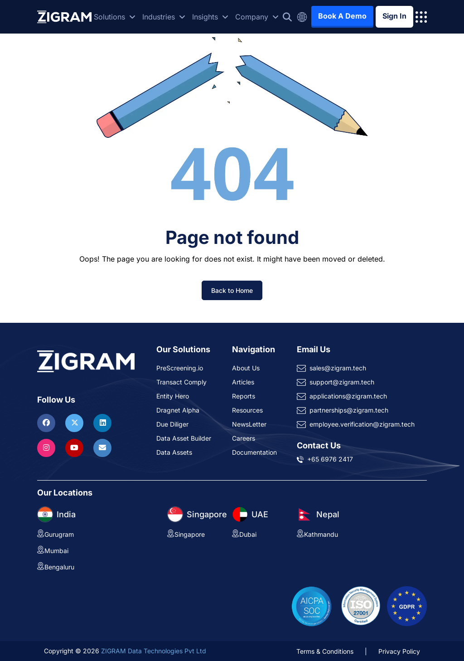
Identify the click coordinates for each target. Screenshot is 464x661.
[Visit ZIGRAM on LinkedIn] (102, 422)
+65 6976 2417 (330, 459)
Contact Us (319, 445)
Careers (243, 438)
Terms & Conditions (324, 651)
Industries (163, 16)
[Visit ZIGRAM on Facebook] (47, 422)
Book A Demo (342, 15)
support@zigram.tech (341, 382)
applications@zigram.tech (348, 396)
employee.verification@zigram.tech (362, 424)
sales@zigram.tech (337, 368)
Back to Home (232, 290)
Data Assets (174, 452)
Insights (210, 16)
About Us (246, 368)
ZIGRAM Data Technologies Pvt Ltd (153, 651)
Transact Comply (181, 382)
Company (257, 16)
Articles (243, 382)
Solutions (114, 16)
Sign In (394, 15)
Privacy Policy (399, 651)
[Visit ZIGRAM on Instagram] (47, 447)
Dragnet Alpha (177, 410)
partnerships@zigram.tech (348, 410)
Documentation (254, 452)
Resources (247, 410)
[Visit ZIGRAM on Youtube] (75, 447)
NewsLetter (249, 424)
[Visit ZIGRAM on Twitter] (75, 422)
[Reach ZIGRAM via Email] (102, 447)
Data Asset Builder (183, 438)
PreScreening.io (179, 368)
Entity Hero (172, 396)
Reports (243, 396)
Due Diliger (172, 424)
